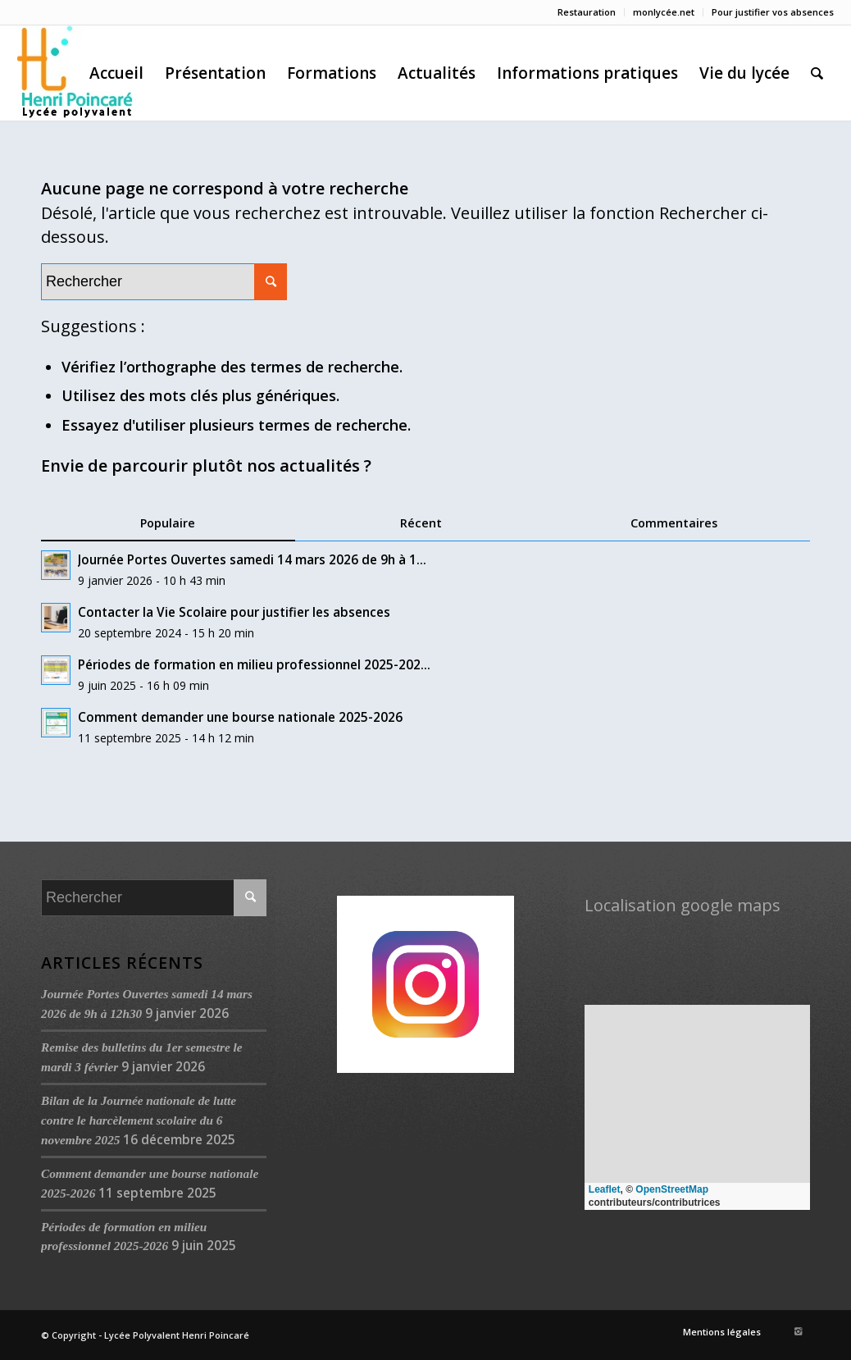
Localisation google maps (682, 905)
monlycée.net (663, 12)
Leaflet (605, 1189)
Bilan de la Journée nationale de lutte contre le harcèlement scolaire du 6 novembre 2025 (138, 1120)
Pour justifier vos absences (773, 12)
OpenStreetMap (671, 1189)
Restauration (586, 12)
